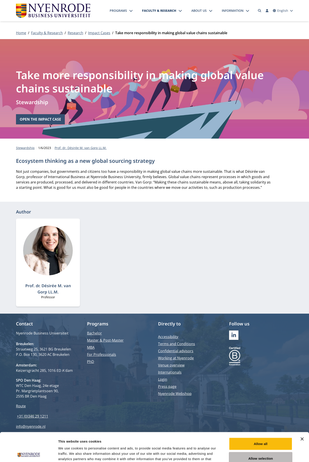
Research (75, 32)
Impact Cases (99, 32)
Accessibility (168, 336)
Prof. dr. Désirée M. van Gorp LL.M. (81, 148)
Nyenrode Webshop (175, 393)
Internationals (170, 372)
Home (21, 32)
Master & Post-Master (105, 340)
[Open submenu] (131, 10)
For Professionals (101, 354)
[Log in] (267, 10)
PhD (90, 361)
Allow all (260, 415)
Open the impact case (40, 119)
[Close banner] (302, 410)
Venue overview (171, 365)
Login (162, 379)
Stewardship (32, 102)
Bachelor (94, 333)
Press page (167, 386)
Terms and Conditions (176, 343)
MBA (91, 347)
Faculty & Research (159, 10)
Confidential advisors (175, 350)
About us (199, 10)
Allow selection (260, 429)
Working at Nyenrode (176, 358)
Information (233, 10)
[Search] (260, 10)
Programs (118, 10)
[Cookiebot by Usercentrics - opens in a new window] (28, 453)
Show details (233, 453)
